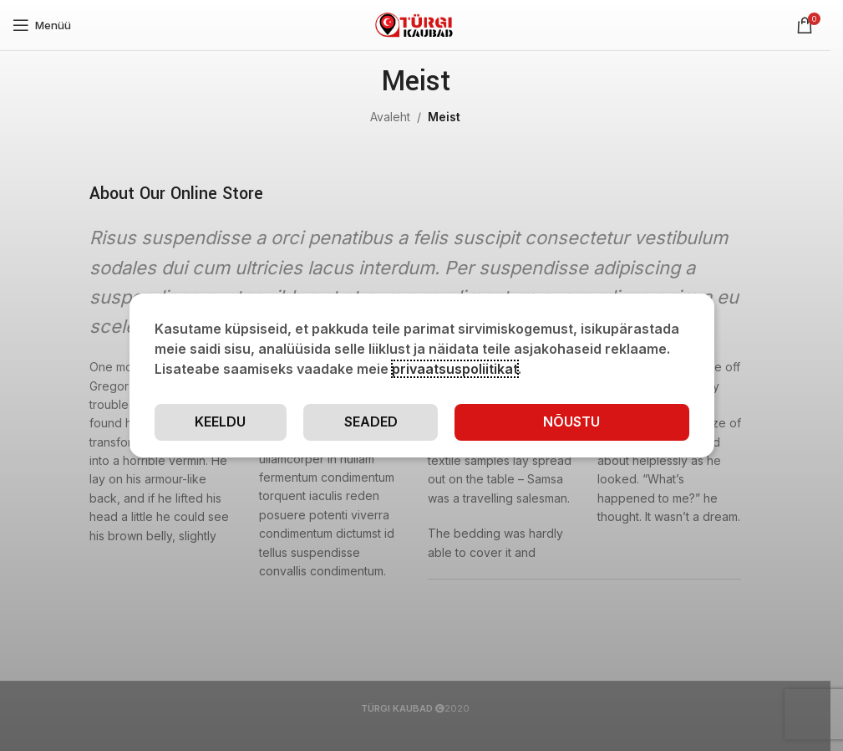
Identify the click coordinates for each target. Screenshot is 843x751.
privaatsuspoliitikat (455, 368)
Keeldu (220, 421)
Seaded (371, 421)
